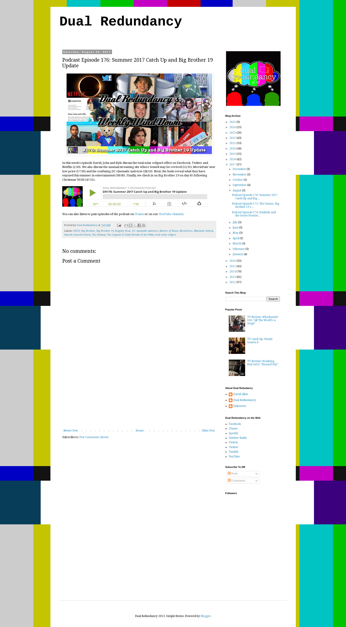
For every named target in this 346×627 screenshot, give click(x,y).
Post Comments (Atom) (94, 437)
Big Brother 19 (105, 230)
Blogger (206, 616)
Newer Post (70, 430)
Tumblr (234, 451)
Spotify (233, 433)
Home (140, 430)
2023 (232, 132)
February (239, 249)
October (238, 179)
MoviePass (185, 230)
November (240, 174)
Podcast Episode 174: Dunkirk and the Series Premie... (254, 214)
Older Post (208, 430)
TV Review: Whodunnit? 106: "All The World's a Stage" (262, 320)
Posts (233, 473)
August (237, 190)
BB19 (76, 230)
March (237, 243)
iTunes (139, 214)
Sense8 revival (82, 234)
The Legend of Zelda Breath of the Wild (130, 234)
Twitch (233, 442)
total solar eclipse (165, 234)
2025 (232, 122)
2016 (232, 260)
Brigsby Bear (123, 230)
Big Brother (88, 230)
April (236, 238)
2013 (232, 277)
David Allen (240, 394)
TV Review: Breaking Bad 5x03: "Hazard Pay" (262, 363)
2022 (232, 138)
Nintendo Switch (203, 230)
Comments (236, 480)
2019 (232, 153)
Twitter (233, 447)
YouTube (234, 456)
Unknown (239, 406)
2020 (232, 148)
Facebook (235, 424)
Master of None (168, 230)
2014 (232, 271)
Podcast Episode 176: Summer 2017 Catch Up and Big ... (255, 196)
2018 (232, 159)
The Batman (99, 234)
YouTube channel (171, 214)
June (236, 227)
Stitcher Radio (238, 437)
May (236, 232)
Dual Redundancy (121, 22)
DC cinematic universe (145, 230)
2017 (232, 164)
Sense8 (68, 234)
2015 (232, 266)
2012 (232, 282)
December (239, 169)
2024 (232, 127)
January (238, 254)
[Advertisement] (139, 394)
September (240, 185)
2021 (232, 143)
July (235, 222)
